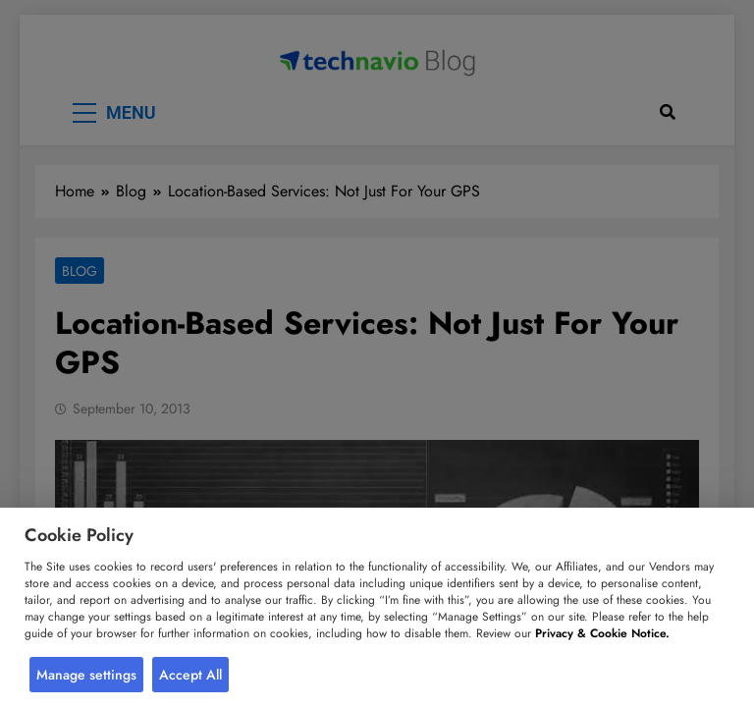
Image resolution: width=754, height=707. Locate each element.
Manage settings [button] (86, 674)
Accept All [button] (190, 674)
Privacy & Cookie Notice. (602, 633)
